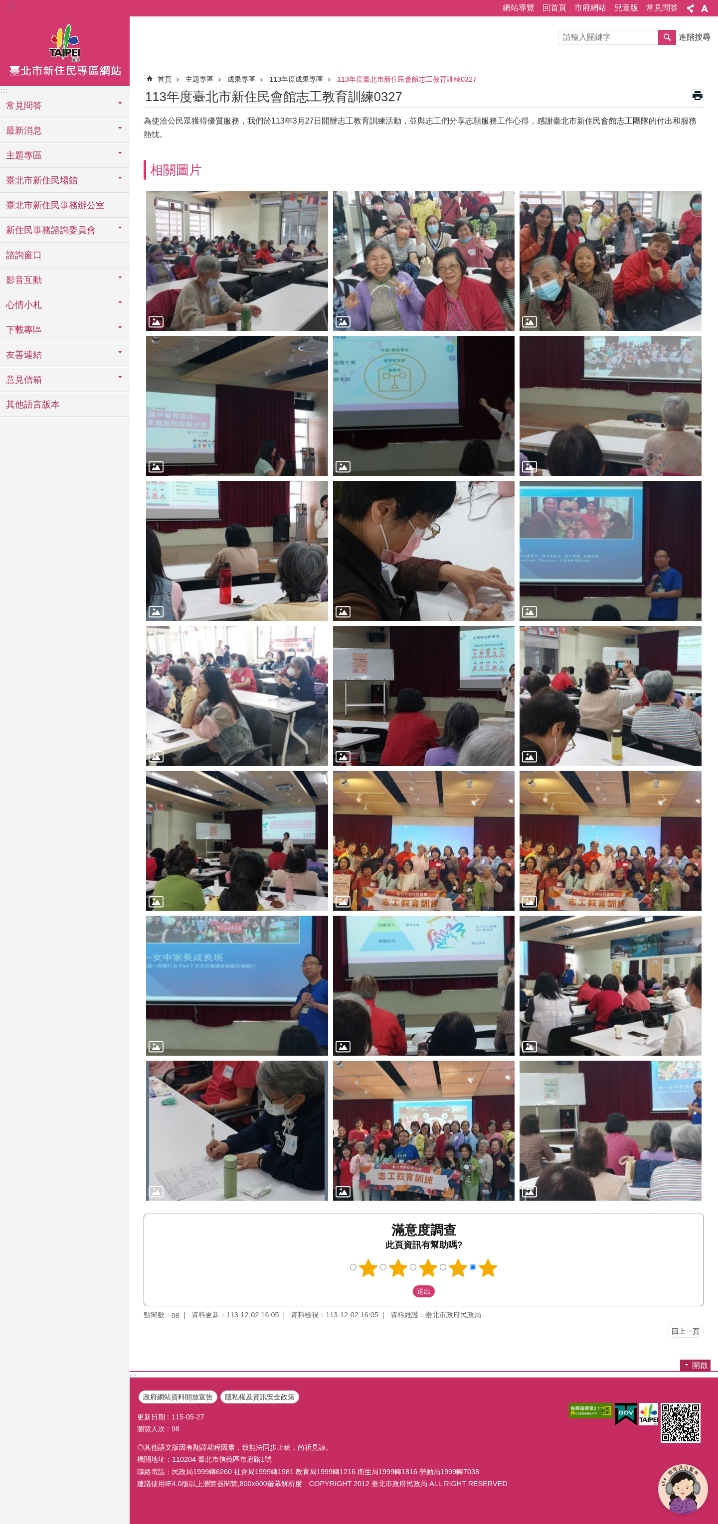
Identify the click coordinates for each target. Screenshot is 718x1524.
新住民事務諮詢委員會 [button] (51, 230)
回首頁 (554, 7)
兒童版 (626, 7)
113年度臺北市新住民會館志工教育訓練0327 (407, 79)
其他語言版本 (33, 405)
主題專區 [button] (24, 155)
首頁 (165, 79)
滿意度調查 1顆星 (368, 1267)
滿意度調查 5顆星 (488, 1267)
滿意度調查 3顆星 (428, 1267)
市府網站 (590, 7)
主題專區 (199, 79)
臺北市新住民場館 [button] (42, 180)
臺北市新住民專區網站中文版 (65, 51)
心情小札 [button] (24, 305)
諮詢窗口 (24, 255)
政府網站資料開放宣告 (178, 1397)
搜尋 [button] (667, 37)
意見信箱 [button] (24, 380)
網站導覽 (519, 7)
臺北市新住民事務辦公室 (55, 205)
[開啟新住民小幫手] (683, 1489)
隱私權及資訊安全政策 (260, 1397)
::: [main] (147, 76)
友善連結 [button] (24, 355)
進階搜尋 (695, 37)
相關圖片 (176, 170)
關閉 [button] (691, 8)
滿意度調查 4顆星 (458, 1267)
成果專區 (241, 79)
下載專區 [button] (24, 330)
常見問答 (662, 7)
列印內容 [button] (697, 95)
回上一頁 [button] (686, 1331)
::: (10, 5)
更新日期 (151, 1417)
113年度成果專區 (296, 79)
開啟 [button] (700, 1365)
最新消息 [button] (24, 131)
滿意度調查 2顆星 (398, 1267)
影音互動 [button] (24, 280)
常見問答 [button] (24, 106)
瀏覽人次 (151, 1429)
